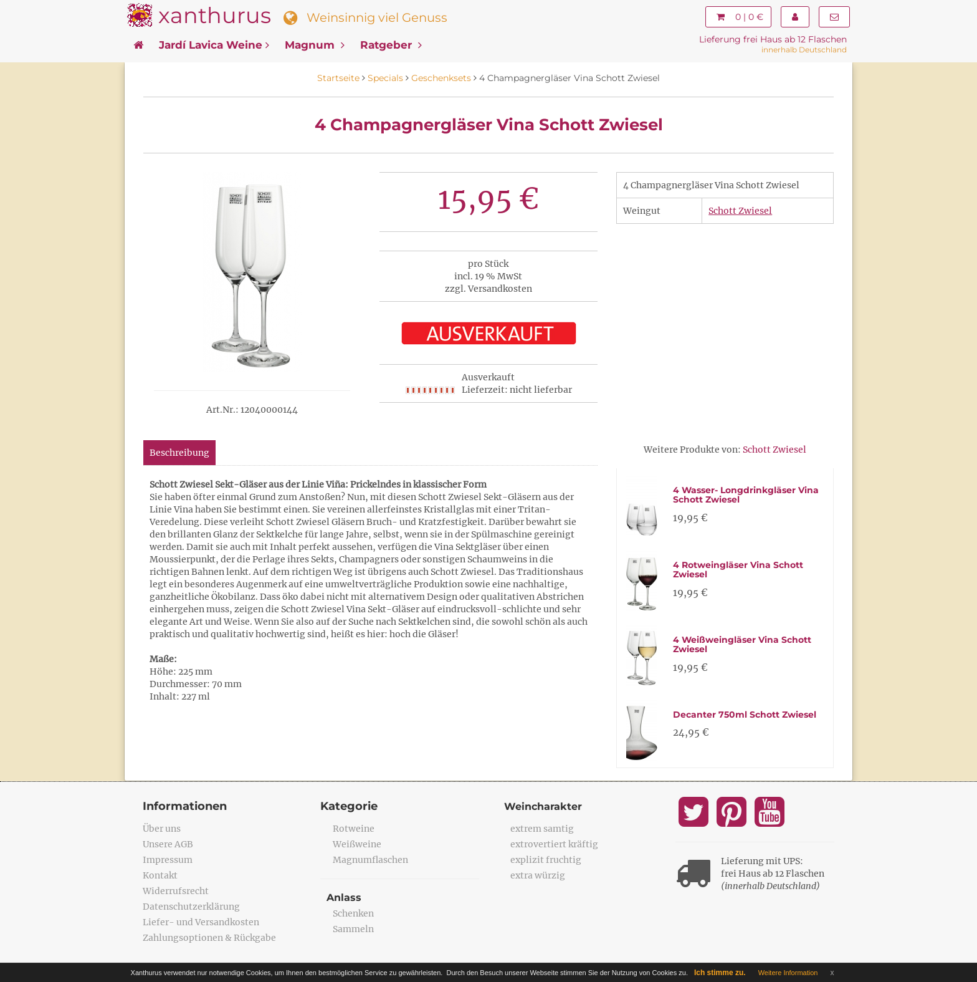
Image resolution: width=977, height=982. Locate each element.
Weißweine (357, 844)
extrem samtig (542, 828)
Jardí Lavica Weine (214, 45)
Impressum (168, 859)
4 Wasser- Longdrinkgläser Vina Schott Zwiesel (746, 494)
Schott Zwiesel (740, 210)
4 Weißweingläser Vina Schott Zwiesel (742, 644)
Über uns (162, 828)
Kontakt (160, 875)
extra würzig (537, 875)
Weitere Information (788, 972)
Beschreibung (179, 452)
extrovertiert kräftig (554, 844)
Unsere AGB (168, 844)
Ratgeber (391, 45)
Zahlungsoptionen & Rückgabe (209, 937)
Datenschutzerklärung (191, 906)
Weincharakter (543, 806)
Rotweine (353, 828)
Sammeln (353, 929)
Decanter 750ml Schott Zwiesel (744, 714)
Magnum (315, 45)
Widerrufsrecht (176, 891)
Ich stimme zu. (720, 972)
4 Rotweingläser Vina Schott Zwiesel (738, 569)
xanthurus (214, 15)
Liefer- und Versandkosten (201, 922)
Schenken (353, 913)
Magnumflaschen (370, 859)
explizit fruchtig (545, 859)
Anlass (343, 897)
